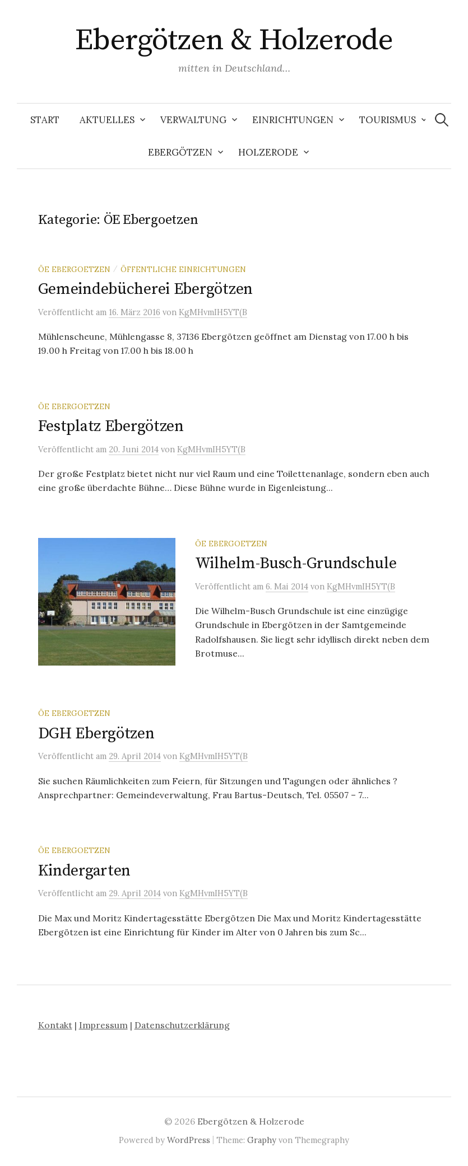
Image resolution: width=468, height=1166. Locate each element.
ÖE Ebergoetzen (74, 269)
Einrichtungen (292, 120)
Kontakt (55, 1025)
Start (44, 120)
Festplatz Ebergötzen (111, 426)
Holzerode (268, 152)
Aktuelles (107, 120)
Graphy (261, 1140)
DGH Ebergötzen (96, 733)
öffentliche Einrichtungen (183, 269)
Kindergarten (84, 871)
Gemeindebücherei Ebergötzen (145, 289)
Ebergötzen (180, 152)
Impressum (103, 1025)
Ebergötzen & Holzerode (234, 40)
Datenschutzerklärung (182, 1025)
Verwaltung (193, 120)
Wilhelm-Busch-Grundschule (296, 563)
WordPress (188, 1140)
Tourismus (387, 120)
